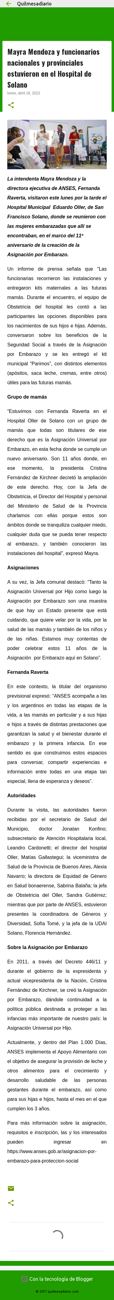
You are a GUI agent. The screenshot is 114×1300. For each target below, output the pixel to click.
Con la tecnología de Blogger (57, 1279)
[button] (11, 105)
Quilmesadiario (34, 3)
